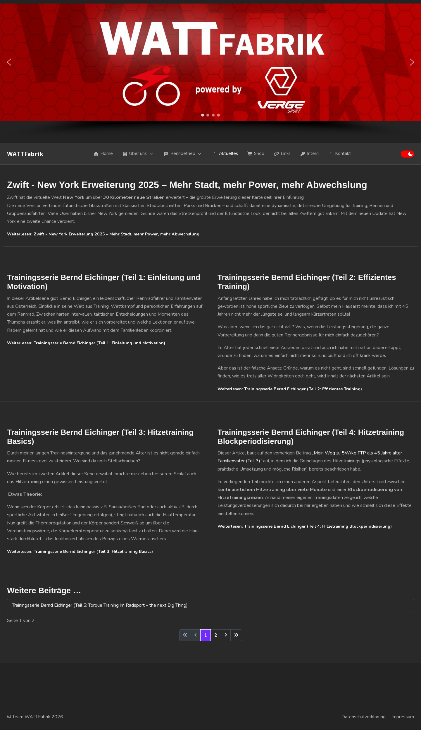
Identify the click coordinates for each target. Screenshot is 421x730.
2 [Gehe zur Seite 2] (215, 635)
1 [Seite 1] (205, 635)
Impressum (402, 717)
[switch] (407, 154)
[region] (210, 71)
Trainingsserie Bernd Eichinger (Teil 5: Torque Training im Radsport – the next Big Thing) (100, 605)
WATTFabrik (25, 154)
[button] (9, 62)
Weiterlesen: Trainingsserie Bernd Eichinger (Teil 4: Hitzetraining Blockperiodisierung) (305, 526)
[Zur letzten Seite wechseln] (236, 635)
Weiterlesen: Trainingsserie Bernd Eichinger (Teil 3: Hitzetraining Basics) (80, 551)
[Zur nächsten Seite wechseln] (226, 635)
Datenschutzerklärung (363, 717)
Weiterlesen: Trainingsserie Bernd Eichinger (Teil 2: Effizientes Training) (290, 389)
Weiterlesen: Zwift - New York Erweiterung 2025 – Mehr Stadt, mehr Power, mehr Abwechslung (103, 234)
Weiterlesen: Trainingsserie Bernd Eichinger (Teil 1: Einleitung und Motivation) (86, 343)
